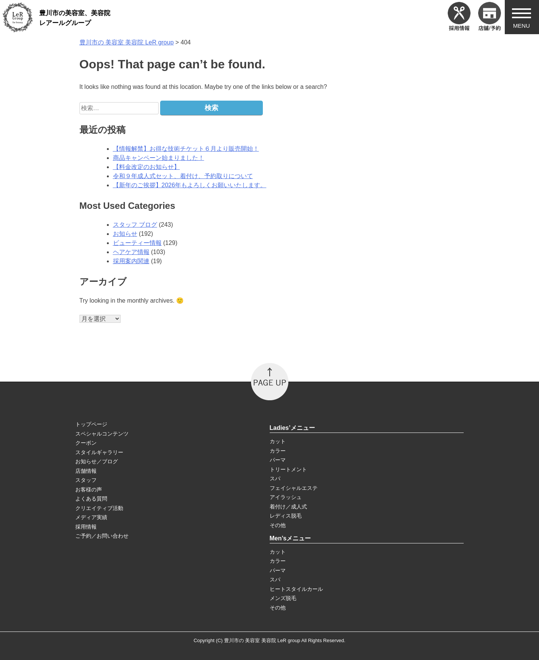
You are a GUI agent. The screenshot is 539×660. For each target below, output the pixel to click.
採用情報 (86, 527)
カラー (278, 451)
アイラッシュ (286, 497)
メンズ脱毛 (283, 598)
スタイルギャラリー (99, 452)
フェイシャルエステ (294, 488)
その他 (278, 525)
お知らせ (125, 234)
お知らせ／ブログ (96, 461)
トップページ (91, 424)
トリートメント (288, 469)
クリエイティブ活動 (99, 508)
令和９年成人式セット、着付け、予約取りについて (183, 176)
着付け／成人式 (288, 507)
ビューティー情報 (137, 243)
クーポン (86, 443)
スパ (275, 478)
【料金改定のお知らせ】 (146, 167)
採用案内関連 (131, 261)
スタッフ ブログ (135, 224)
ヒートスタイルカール (296, 589)
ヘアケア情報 (131, 252)
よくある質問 (91, 499)
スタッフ (86, 480)
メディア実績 (91, 517)
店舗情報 (86, 471)
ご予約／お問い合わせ (102, 536)
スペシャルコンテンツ (102, 434)
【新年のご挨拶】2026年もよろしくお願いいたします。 (190, 185)
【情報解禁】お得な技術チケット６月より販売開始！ (186, 148)
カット (278, 441)
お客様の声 (88, 489)
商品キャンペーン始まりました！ (158, 158)
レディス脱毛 (286, 516)
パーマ (278, 460)
